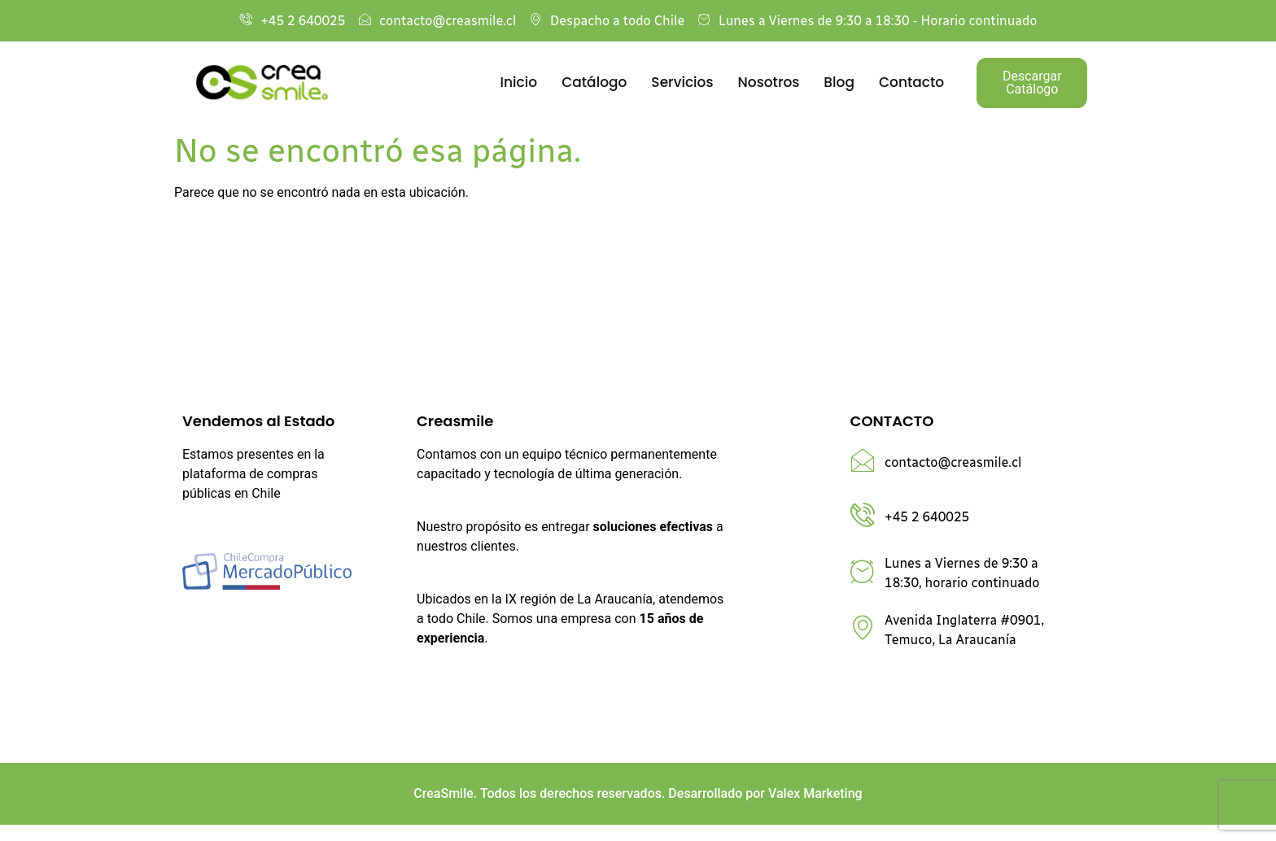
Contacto (911, 82)
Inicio (519, 82)
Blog (839, 82)
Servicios (682, 82)
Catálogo (594, 82)
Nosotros (769, 82)
